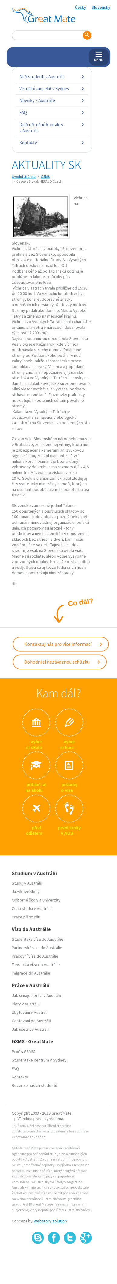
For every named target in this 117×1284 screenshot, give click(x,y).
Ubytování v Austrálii (30, 1012)
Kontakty (51, 143)
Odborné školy (25, 900)
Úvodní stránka (24, 176)
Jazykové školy (26, 891)
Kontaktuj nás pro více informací (63, 644)
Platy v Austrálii (25, 1004)
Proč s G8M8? (24, 1051)
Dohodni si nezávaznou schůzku (62, 662)
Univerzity (51, 900)
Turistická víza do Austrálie (36, 964)
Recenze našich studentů (34, 1085)
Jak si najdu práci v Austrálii (36, 995)
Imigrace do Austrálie (31, 973)
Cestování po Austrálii (31, 1020)
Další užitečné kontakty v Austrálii (51, 127)
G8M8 (45, 176)
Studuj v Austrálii (27, 883)
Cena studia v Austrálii (31, 908)
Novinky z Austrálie (51, 100)
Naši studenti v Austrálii (51, 76)
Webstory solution (50, 1221)
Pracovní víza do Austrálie (35, 956)
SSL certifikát (70, 1257)
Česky (80, 7)
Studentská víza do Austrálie (37, 939)
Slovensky (101, 7)
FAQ (51, 112)
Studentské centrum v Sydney (39, 1060)
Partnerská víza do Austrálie (37, 947)
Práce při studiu (26, 917)
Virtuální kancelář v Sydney (51, 88)
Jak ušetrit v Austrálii (30, 1029)
